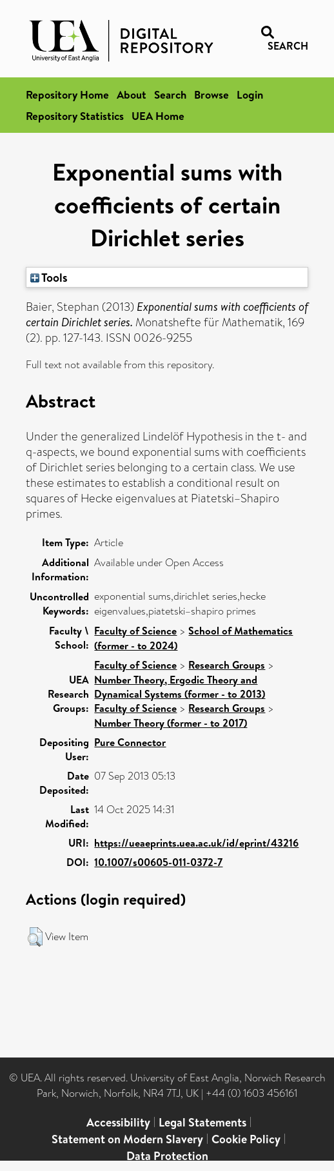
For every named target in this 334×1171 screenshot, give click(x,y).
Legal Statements (202, 1122)
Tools (49, 277)
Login (250, 94)
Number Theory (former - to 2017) (170, 723)
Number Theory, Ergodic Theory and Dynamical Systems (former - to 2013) (179, 687)
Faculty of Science (135, 631)
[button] (35, 937)
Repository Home (67, 94)
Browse (211, 94)
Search (170, 94)
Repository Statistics (75, 115)
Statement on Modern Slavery (127, 1139)
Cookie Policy (245, 1139)
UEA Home (158, 115)
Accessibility (118, 1122)
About (131, 94)
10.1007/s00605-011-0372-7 (158, 862)
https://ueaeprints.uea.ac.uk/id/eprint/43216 (196, 843)
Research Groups (226, 665)
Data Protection (167, 1156)
